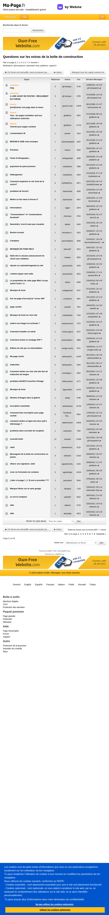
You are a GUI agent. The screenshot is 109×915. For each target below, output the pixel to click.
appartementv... (68, 464)
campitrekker (67, 315)
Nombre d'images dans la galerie (25, 398)
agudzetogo (67, 472)
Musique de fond (17, 290)
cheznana (67, 216)
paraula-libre (68, 266)
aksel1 (93, 482)
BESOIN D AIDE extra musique (24, 141)
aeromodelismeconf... (92, 242)
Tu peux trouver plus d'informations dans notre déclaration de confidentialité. (45, 899)
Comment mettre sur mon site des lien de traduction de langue (29, 372)
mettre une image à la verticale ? (25, 323)
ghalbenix (44, 66)
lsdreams (93, 375)
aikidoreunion (67, 423)
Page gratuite (9, 616)
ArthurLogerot (67, 332)
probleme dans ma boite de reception (27, 431)
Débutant (7, 622)
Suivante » (35, 63)
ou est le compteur (18, 497)
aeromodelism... (68, 241)
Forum (6, 634)
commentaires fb (17, 133)
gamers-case (67, 106)
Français (50, 584)
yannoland (67, 480)
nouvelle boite (16, 439)
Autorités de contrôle (12, 648)
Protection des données (14, 607)
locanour (93, 424)
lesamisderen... (68, 340)
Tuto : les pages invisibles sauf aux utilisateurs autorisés (26, 117)
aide (12, 505)
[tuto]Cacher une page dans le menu (26, 107)
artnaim (67, 133)
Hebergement (16, 174)
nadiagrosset (67, 290)
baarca (67, 150)
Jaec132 (93, 218)
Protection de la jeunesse (14, 645)
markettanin (67, 167)
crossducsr (67, 299)
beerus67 (67, 249)
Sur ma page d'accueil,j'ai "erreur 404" (27, 298)
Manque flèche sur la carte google (25, 488)
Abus (5, 651)
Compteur (14, 241)
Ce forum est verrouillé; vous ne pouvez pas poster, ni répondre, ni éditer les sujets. (28, 72)
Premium (14, 150)
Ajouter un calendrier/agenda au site (26, 265)
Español (39, 584)
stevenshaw (67, 191)
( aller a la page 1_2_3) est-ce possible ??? (29, 480)
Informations (16, 208)
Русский (82, 584)
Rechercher (38, 30)
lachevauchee (92, 107)
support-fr (53, 66)
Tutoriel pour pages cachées (23, 127)
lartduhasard (68, 406)
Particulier (7, 619)
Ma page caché (17, 356)
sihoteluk (67, 489)
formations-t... (67, 233)
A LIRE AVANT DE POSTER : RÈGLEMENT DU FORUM (29, 97)
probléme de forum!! (19, 191)
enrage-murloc (67, 348)
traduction (14, 365)
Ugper (67, 208)
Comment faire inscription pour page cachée (27, 414)
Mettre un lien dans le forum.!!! (24, 199)
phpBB (49, 551)
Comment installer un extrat (22, 331)
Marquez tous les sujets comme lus (88, 72)
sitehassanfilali (93, 358)
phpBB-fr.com (59, 554)
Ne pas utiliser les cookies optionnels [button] (55, 904)
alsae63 (67, 307)
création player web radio (21, 274)
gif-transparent (19, 66)
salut (12, 447)
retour (58, 72)
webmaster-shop (32, 66)
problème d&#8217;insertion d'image (27, 381)
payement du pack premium (22, 166)
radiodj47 (67, 497)
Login (24, 17)
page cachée (16, 307)
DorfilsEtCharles (93, 185)
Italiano (61, 584)
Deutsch (17, 584)
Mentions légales (10, 601)
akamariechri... (67, 447)
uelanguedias (67, 158)
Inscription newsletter (20, 406)
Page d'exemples (11, 631)
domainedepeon (68, 142)
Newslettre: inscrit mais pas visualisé (27, 224)
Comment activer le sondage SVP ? (26, 340)
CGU (5, 604)
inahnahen (67, 431)
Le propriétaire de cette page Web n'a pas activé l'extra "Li (29, 282)
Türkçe (93, 584)
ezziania (67, 439)
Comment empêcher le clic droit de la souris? (27, 182)
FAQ (12, 88)
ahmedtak (67, 514)
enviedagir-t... (67, 373)
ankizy (67, 282)
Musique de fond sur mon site (23, 315)
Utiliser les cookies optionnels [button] (55, 910)
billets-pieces (67, 381)
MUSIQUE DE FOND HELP (22, 249)
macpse (67, 257)
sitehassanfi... (67, 357)
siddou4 (67, 505)
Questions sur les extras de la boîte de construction (43, 57)
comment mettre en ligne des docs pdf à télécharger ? (28, 422)
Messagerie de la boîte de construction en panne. (29, 455)
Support (6, 637)
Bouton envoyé (17, 232)
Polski (71, 584)
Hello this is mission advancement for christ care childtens (27, 257)
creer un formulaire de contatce (24, 472)
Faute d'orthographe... (20, 158)
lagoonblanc (67, 390)
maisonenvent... (68, 324)
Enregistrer (10, 17)
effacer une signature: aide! (22, 464)
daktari (67, 224)
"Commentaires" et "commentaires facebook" (26, 215)
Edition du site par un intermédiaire (26, 348)
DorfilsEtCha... (67, 183)
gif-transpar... (67, 87)
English (27, 584)
